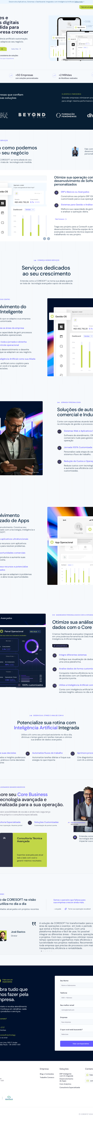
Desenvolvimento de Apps (67, 1080)
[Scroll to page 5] (50, 951)
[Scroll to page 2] (43, 951)
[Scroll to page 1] (40, 951)
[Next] (48, 238)
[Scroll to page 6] (53, 951)
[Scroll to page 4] (48, 951)
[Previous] (44, 238)
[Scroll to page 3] (46, 951)
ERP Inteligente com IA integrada (66, 1075)
